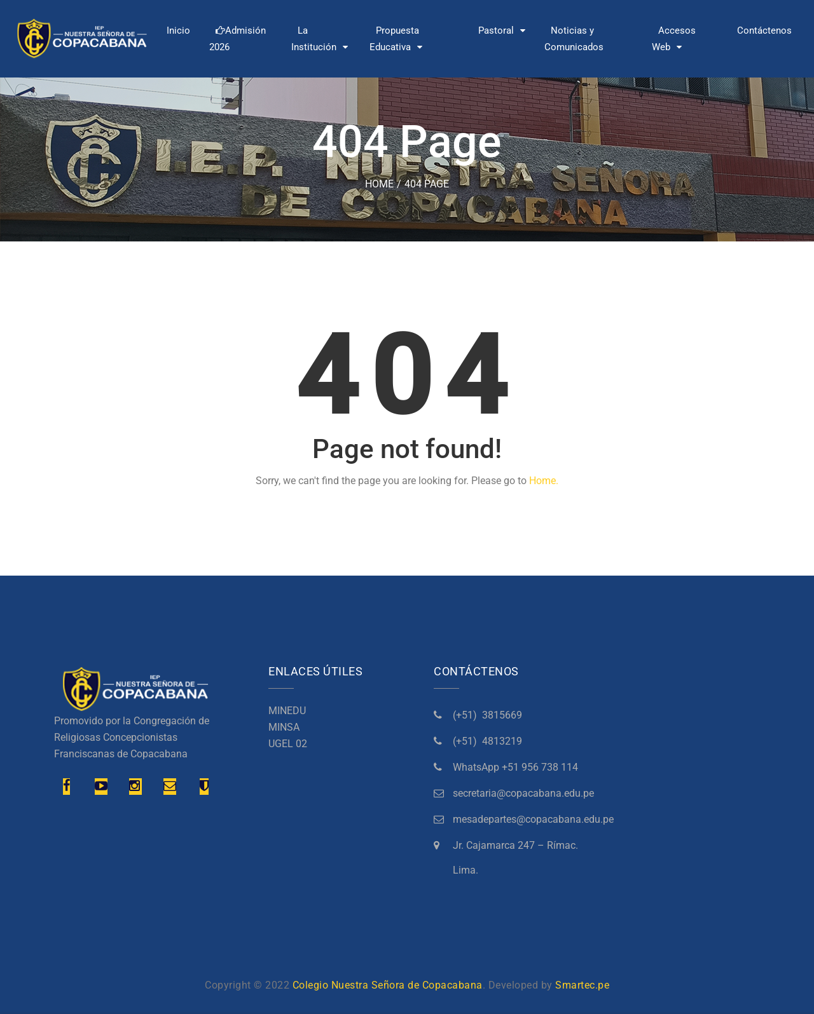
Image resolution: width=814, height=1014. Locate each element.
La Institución (313, 39)
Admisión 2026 (237, 39)
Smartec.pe (582, 985)
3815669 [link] (502, 715)
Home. (543, 481)
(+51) (467, 715)
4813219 (502, 741)
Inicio (178, 30)
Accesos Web (674, 39)
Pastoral (496, 30)
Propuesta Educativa (394, 39)
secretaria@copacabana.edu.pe (523, 793)
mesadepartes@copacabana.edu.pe (533, 819)
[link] (515, 767)
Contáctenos (764, 30)
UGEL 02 (287, 744)
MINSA (284, 727)
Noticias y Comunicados (574, 39)
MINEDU (287, 711)
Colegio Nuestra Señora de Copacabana (388, 985)
